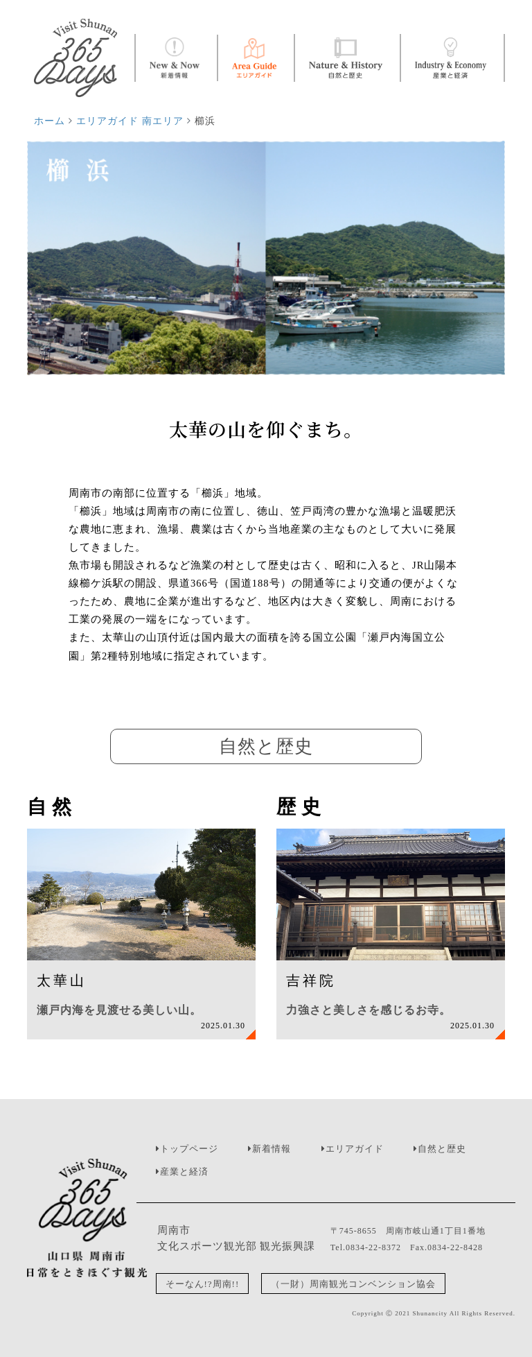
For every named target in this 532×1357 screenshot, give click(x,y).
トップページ (189, 1148)
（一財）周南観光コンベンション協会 (353, 1283)
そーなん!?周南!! (203, 1283)
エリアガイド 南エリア (130, 121)
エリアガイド (355, 1148)
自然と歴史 (442, 1148)
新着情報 (271, 1148)
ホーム (49, 121)
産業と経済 (184, 1171)
